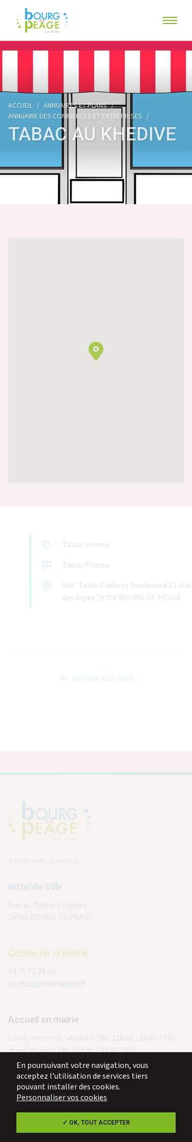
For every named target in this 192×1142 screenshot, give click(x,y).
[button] (96, 359)
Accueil (20, 105)
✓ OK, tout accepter (96, 1122)
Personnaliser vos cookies (61, 1097)
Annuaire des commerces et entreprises (75, 116)
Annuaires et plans (75, 105)
